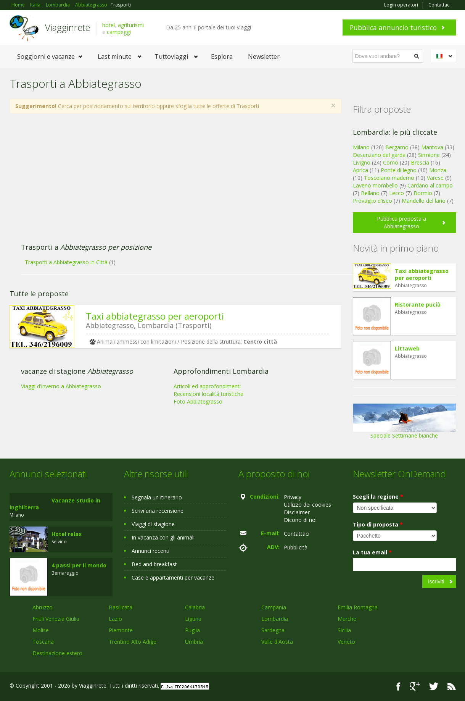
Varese (435, 177)
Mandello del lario (424, 200)
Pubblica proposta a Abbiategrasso (401, 222)
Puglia (192, 630)
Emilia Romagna (358, 607)
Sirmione (429, 154)
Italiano (444, 56)
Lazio (115, 618)
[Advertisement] (168, 182)
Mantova (432, 147)
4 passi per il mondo (78, 565)
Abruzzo (42, 607)
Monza (437, 170)
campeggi (119, 32)
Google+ (415, 686)
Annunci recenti (150, 550)
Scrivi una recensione (157, 510)
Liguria (193, 618)
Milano (361, 147)
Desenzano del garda (379, 154)
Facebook (398, 686)
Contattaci (439, 5)
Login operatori (401, 5)
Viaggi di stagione (153, 524)
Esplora (222, 56)
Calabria (195, 607)
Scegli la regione (378, 496)
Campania (273, 607)
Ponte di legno (399, 170)
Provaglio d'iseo (372, 200)
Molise (40, 630)
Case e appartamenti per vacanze (173, 577)
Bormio (423, 193)
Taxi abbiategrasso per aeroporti (155, 316)
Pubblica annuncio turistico (393, 27)
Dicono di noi (300, 519)
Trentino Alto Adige (132, 641)
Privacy (292, 497)
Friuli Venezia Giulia (55, 618)
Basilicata (120, 607)
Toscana (43, 641)
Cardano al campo (430, 185)
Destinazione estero (57, 653)
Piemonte (121, 630)
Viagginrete (67, 27)
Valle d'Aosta (277, 641)
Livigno (361, 162)
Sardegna (273, 630)
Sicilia (344, 630)
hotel (108, 25)
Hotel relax (66, 534)
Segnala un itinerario (157, 497)
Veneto (346, 641)
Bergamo (397, 147)
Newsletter (264, 56)
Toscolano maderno (389, 177)
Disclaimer (297, 512)
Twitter (433, 686)
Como (390, 162)
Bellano (370, 193)
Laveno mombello (375, 185)
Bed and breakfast (154, 564)
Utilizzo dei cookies (307, 504)
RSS (451, 686)
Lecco (396, 193)
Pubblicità (295, 547)
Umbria (194, 641)
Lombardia (274, 618)
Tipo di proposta (378, 524)
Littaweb (407, 348)
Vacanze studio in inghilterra (55, 504)
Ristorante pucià (418, 304)
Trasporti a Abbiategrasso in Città (66, 262)
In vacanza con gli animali (163, 537)
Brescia (420, 162)
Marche (347, 618)
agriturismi (131, 25)
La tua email (372, 552)
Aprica (360, 170)
